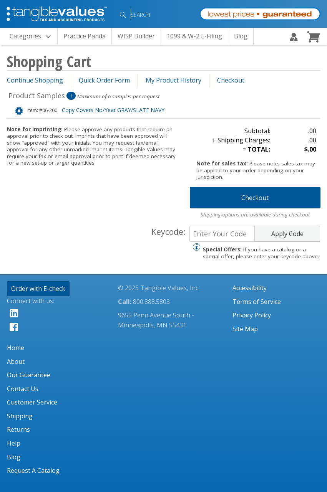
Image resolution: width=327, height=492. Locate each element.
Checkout (230, 80)
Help (13, 443)
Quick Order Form (104, 80)
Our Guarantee (28, 375)
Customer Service (32, 402)
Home (15, 347)
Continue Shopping (35, 80)
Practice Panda (84, 36)
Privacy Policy (251, 315)
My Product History (173, 80)
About (16, 361)
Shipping (20, 416)
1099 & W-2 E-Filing (194, 36)
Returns (18, 429)
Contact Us (22, 389)
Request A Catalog (33, 470)
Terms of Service (256, 301)
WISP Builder (136, 36)
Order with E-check (38, 288)
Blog (240, 36)
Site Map (245, 329)
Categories (32, 37)
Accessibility (249, 288)
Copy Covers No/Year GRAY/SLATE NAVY (95, 110)
